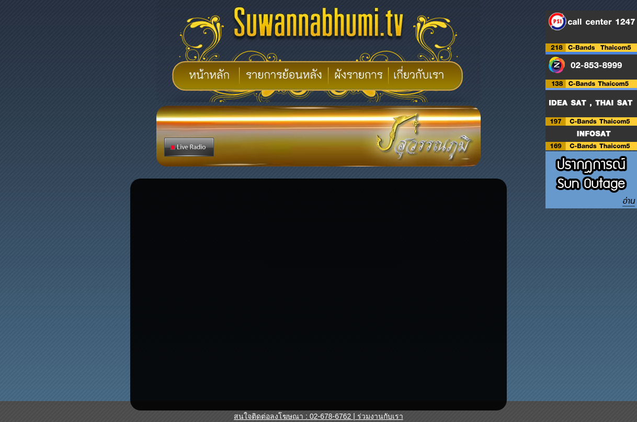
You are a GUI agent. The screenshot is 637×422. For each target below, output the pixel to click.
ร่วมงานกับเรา (380, 416)
